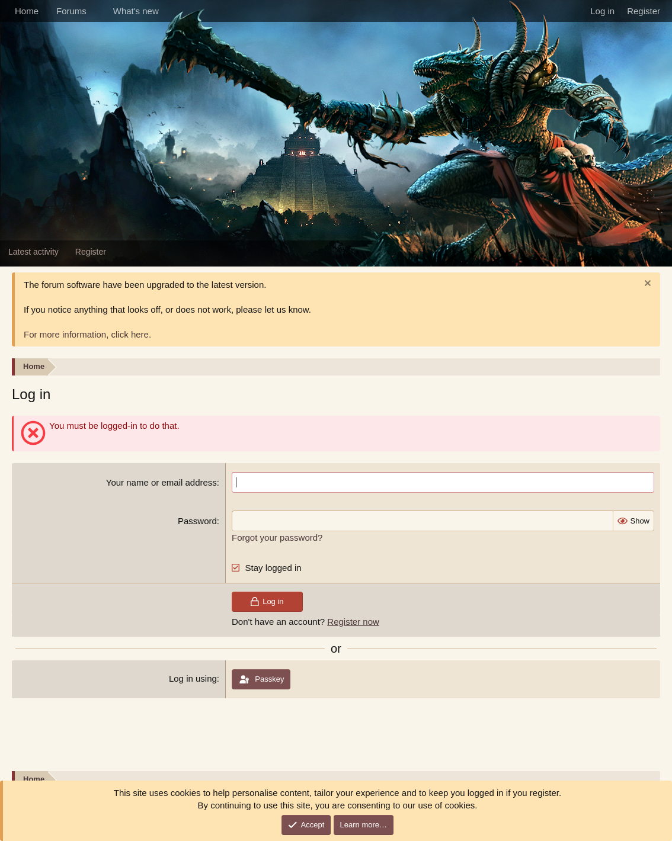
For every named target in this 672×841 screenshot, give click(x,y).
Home (27, 11)
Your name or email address (161, 482)
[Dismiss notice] (646, 284)
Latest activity (33, 251)
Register (90, 251)
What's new (136, 11)
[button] (96, 11)
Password (197, 521)
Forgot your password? (277, 537)
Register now (353, 622)
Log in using (193, 678)
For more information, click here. (87, 334)
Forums (71, 11)
